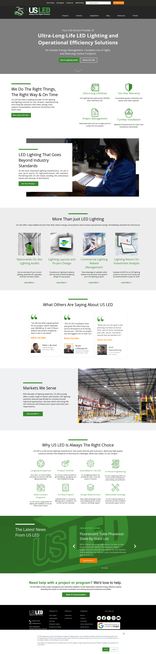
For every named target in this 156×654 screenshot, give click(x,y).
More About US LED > (21, 115)
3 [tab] (105, 570)
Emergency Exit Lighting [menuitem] (55, 629)
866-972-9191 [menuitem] (80, 3)
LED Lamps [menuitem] (52, 623)
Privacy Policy (102, 638)
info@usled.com (36, 626)
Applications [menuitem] (94, 16)
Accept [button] (106, 649)
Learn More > (87, 563)
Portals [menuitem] (135, 16)
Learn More (28, 282)
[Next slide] (135, 548)
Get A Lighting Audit (69, 60)
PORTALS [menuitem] (68, 614)
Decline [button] (114, 649)
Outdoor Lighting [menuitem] (53, 620)
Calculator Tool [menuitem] (68, 620)
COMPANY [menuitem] (84, 614)
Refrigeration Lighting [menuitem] (54, 626)
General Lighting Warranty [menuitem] (86, 626)
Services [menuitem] (79, 16)
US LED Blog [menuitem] (83, 623)
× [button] (124, 634)
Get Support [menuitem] (60, 3)
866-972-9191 (36, 623)
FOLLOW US (109, 614)
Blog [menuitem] (108, 16)
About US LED (89, 60)
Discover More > (33, 414)
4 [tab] (106, 570)
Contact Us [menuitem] (69, 3)
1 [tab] (102, 570)
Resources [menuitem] (121, 16)
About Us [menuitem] (82, 618)
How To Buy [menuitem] (50, 3)
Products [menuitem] (65, 16)
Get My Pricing (118, 3)
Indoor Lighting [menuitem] (52, 618)
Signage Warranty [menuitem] (84, 629)
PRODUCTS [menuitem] (53, 614)
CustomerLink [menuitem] (68, 618)
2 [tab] (103, 570)
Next (137, 167)
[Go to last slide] (74, 548)
